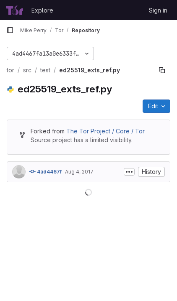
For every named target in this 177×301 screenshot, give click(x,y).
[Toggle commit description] (129, 172)
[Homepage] (15, 10)
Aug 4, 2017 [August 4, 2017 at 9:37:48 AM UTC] (79, 171)
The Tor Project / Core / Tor (105, 131)
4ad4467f (45, 171)
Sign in (158, 10)
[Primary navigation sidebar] (10, 30)
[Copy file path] (162, 70)
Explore (42, 10)
